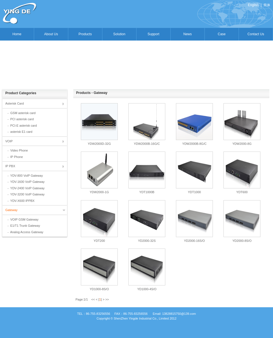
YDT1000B (146, 192)
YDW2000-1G (99, 192)
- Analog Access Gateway (25, 232)
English (253, 5)
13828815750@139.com (179, 313)
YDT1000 (194, 192)
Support (153, 34)
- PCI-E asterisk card (22, 125)
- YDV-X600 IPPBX (21, 200)
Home (16, 34)
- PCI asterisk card (21, 119)
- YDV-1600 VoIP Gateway (26, 181)
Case (221, 34)
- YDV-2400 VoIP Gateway (26, 188)
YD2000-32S (147, 240)
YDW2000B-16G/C (147, 143)
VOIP (9, 141)
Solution (119, 34)
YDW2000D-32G (99, 143)
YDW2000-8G (241, 143)
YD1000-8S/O (99, 289)
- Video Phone (18, 150)
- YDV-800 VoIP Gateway (25, 175)
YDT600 (242, 192)
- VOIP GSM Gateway (23, 219)
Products (85, 34)
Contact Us (256, 34)
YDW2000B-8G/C (194, 143)
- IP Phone (15, 157)
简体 (266, 5)
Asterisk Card (14, 103)
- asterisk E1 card (20, 131)
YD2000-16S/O (194, 240)
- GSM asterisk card (22, 113)
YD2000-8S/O (241, 240)
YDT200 (99, 240)
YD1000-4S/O (146, 289)
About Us (51, 34)
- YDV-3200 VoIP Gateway (26, 194)
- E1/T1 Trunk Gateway (24, 225)
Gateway (11, 210)
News (187, 34)
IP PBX (10, 166)
